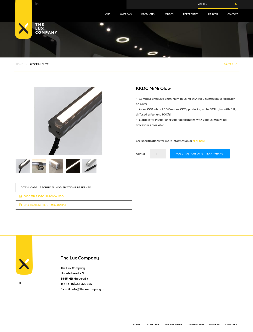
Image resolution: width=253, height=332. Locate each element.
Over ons (126, 14)
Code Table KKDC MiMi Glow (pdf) (41, 196)
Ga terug (230, 64)
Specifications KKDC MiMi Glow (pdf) (43, 205)
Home (107, 14)
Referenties (190, 14)
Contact (232, 14)
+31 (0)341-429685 (79, 284)
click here (199, 141)
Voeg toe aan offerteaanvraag (199, 153)
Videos (169, 14)
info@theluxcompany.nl (88, 289)
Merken (213, 14)
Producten (148, 14)
